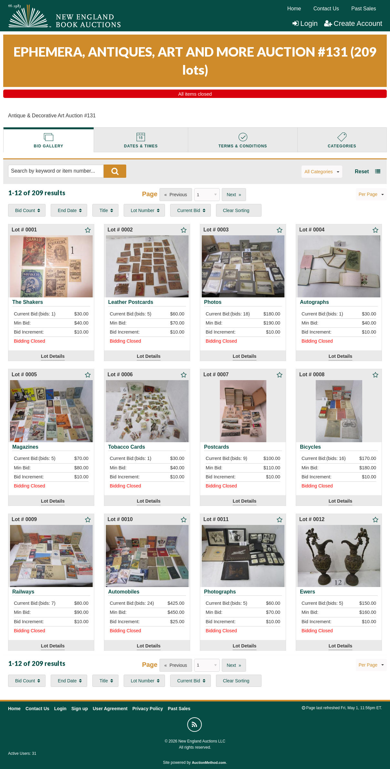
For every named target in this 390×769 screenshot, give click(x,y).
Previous (178, 194)
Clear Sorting (236, 210)
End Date (67, 210)
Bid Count (25, 210)
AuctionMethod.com (209, 762)
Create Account (353, 23)
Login (305, 23)
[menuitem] (294, 9)
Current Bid (188, 210)
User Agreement (110, 708)
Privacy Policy (147, 708)
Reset (362, 171)
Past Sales (363, 8)
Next (231, 194)
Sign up (79, 708)
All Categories (321, 171)
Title (103, 210)
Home (294, 8)
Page (150, 194)
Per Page (371, 194)
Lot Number (142, 210)
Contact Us (326, 8)
